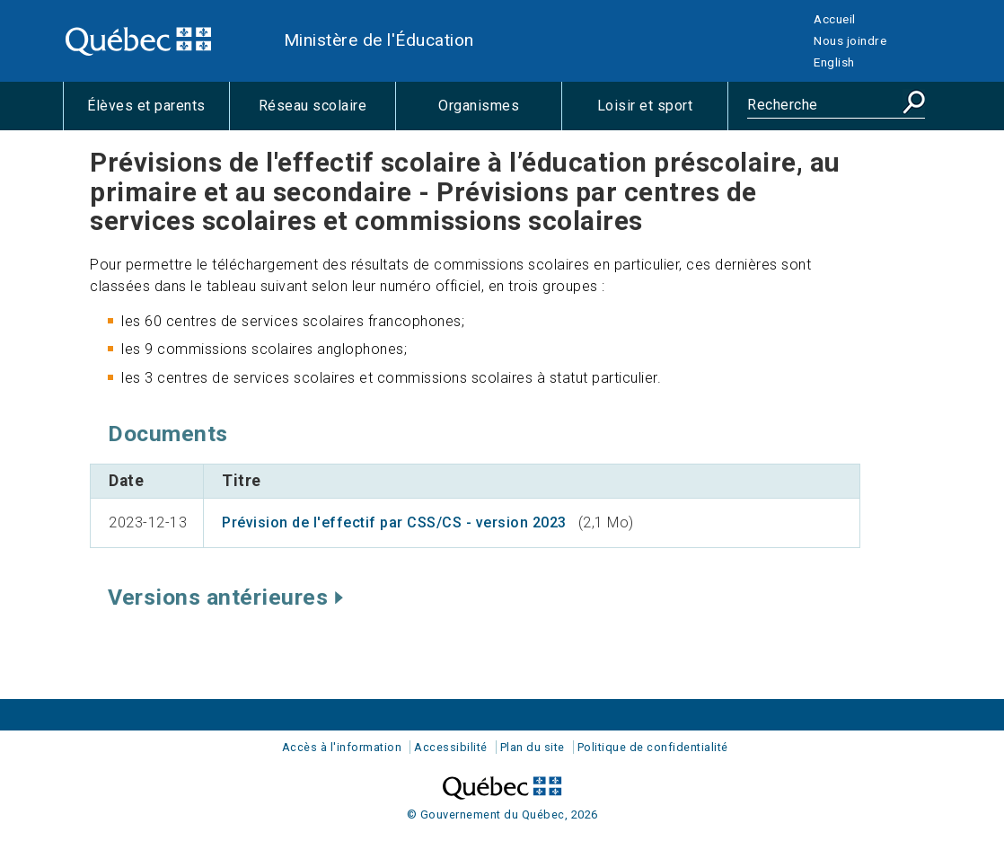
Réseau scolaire (327, 113)
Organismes (499, 113)
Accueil (835, 19)
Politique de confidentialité (652, 747)
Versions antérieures (225, 597)
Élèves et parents (158, 113)
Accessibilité (451, 747)
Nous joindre (850, 40)
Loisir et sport (662, 113)
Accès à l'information (342, 747)
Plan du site (532, 747)
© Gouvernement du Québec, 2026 (502, 814)
